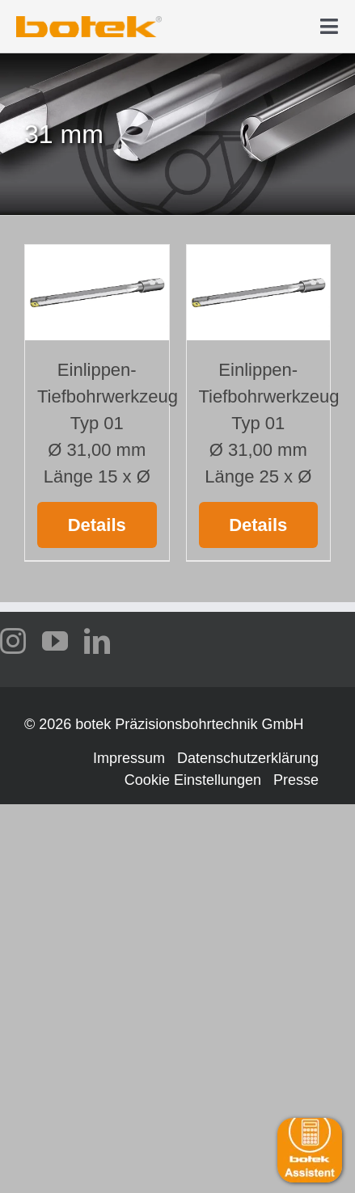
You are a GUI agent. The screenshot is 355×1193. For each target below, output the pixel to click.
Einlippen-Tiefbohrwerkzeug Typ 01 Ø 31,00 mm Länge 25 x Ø (269, 423)
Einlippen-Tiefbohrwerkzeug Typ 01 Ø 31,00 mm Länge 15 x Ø (107, 423)
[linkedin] (97, 641)
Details (97, 525)
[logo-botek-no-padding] (89, 21)
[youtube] (55, 641)
